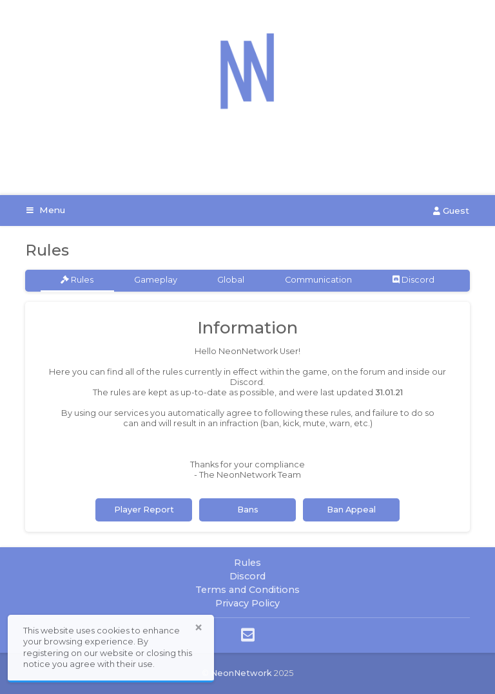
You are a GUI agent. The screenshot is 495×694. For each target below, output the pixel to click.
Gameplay (155, 280)
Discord (413, 280)
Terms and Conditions (247, 590)
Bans (247, 509)
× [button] (198, 627)
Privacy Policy (247, 603)
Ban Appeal (351, 509)
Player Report (144, 509)
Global (230, 280)
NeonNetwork (241, 673)
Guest (451, 210)
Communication (318, 280)
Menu (45, 210)
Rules (77, 280)
